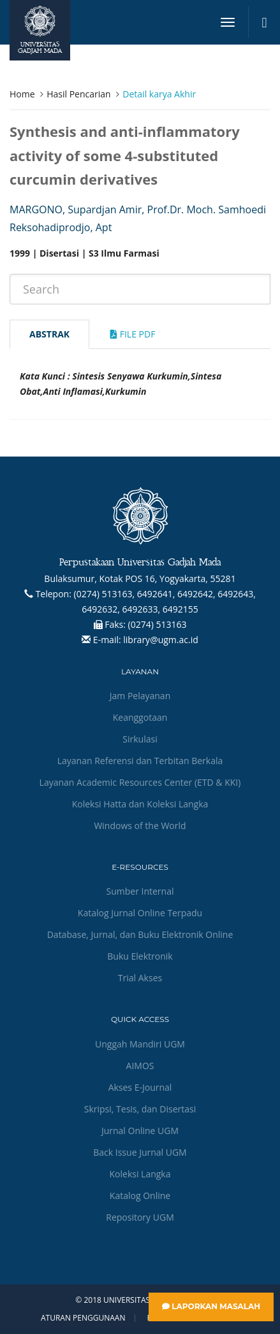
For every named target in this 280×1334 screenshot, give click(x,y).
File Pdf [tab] (132, 334)
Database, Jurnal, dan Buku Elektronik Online (140, 934)
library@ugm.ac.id (160, 640)
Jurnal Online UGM (140, 1131)
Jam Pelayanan (140, 696)
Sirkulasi (139, 739)
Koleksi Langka (140, 1174)
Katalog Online (140, 1195)
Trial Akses (140, 978)
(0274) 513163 (157, 624)
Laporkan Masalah (211, 1306)
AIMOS (140, 1066)
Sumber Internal (140, 891)
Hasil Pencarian (78, 94)
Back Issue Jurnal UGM (139, 1152)
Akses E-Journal (140, 1087)
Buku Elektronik (139, 956)
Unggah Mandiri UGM (140, 1044)
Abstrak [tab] (49, 334)
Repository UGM (139, 1217)
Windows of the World (140, 826)
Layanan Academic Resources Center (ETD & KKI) (140, 782)
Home (22, 94)
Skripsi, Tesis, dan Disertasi (140, 1109)
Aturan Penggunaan (83, 1318)
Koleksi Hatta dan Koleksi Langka (140, 804)
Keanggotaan (140, 717)
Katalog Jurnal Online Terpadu (140, 913)
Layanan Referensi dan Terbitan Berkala (140, 761)
